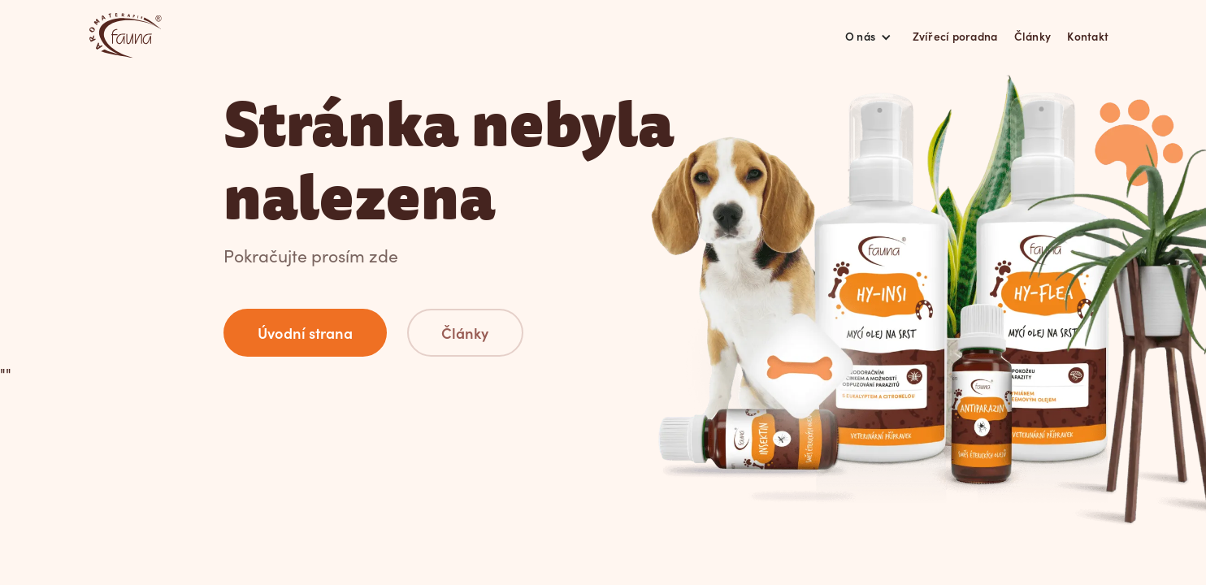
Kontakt (1087, 36)
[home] (125, 35)
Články (1033, 36)
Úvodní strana (305, 332)
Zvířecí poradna (955, 36)
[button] (868, 36)
